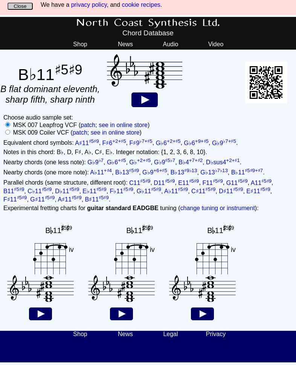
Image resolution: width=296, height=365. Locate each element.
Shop (80, 44)
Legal (170, 334)
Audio (171, 44)
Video (216, 44)
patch (88, 125)
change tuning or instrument (217, 208)
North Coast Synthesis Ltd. (148, 23)
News (125, 44)
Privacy (216, 334)
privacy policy (89, 5)
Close (20, 6)
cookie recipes (141, 5)
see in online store (123, 125)
